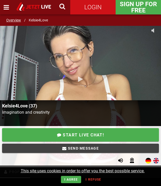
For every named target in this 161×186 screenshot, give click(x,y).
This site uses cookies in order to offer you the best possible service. (83, 170)
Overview (13, 20)
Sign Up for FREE (138, 7)
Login (93, 7)
